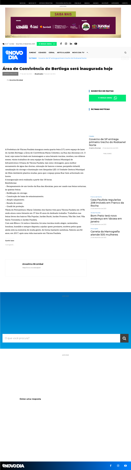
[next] (127, 58)
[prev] (123, 58)
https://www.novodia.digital (31, 268)
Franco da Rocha (96, 196)
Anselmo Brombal (16, 80)
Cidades (91, 136)
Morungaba (94, 228)
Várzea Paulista (10, 74)
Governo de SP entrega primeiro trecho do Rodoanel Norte (62, 58)
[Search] (124, 338)
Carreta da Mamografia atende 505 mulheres (105, 233)
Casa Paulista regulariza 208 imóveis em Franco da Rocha (107, 202)
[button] (125, 52)
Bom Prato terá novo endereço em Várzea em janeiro (106, 218)
